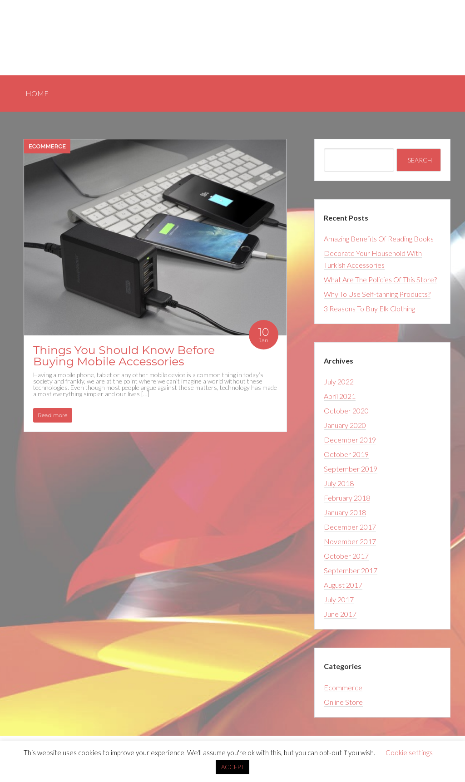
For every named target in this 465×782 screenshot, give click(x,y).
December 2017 (350, 526)
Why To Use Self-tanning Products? (377, 294)
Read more (53, 415)
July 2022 (339, 381)
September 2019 (350, 468)
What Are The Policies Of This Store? (380, 279)
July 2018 (339, 483)
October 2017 (346, 555)
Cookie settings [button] (409, 752)
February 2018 (347, 497)
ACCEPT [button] (232, 767)
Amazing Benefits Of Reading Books (379, 238)
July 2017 (339, 599)
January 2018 (345, 512)
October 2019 (346, 454)
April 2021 (340, 396)
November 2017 (350, 541)
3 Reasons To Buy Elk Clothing (369, 308)
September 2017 (350, 570)
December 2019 (350, 439)
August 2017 (343, 584)
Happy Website (63, 31)
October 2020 (346, 410)
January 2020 (345, 425)
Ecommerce (47, 146)
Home (428, 36)
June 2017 (340, 614)
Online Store (343, 702)
